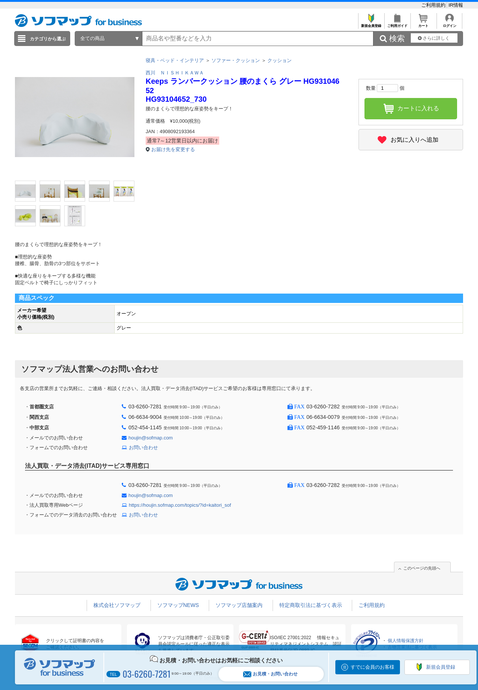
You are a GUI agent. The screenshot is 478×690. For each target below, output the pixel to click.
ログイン (449, 24)
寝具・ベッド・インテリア (175, 60)
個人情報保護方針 (405, 640)
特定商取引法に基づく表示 (310, 605)
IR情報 (455, 5)
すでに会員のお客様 (372, 667)
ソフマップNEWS (178, 605)
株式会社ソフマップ (116, 605)
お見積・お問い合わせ (270, 674)
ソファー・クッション (235, 60)
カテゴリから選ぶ (48, 39)
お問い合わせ (143, 447)
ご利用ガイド (397, 24)
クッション (279, 60)
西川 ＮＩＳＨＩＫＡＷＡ (175, 73)
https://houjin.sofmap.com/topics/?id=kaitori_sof (180, 505)
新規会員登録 (371, 24)
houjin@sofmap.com (150, 438)
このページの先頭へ (421, 568)
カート (423, 24)
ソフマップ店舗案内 (239, 605)
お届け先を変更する (173, 149)
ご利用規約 (434, 5)
